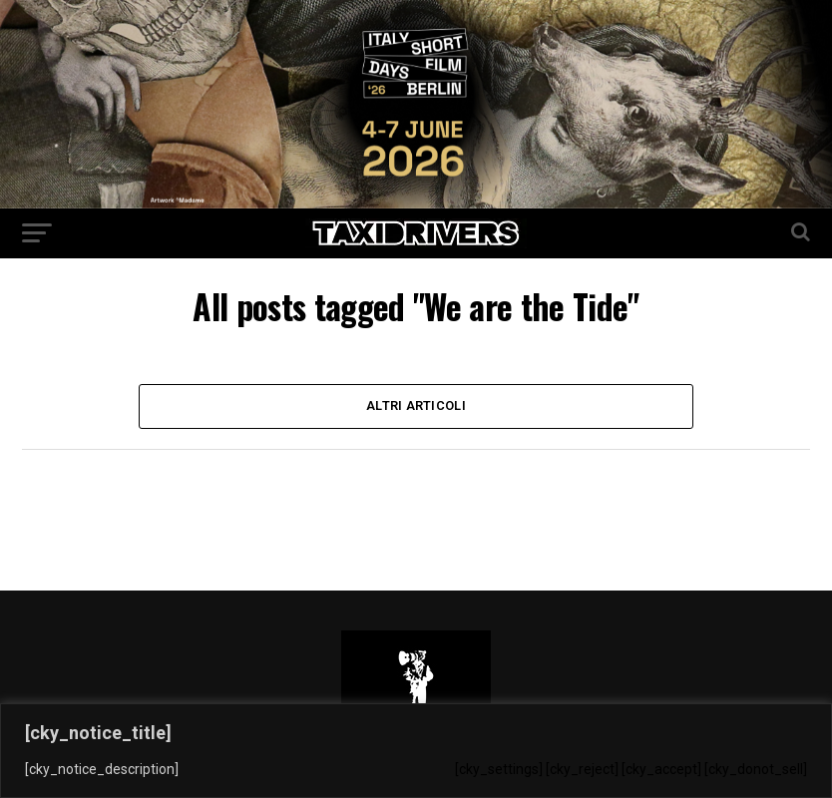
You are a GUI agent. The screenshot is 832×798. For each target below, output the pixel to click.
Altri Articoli (416, 405)
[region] (416, 750)
